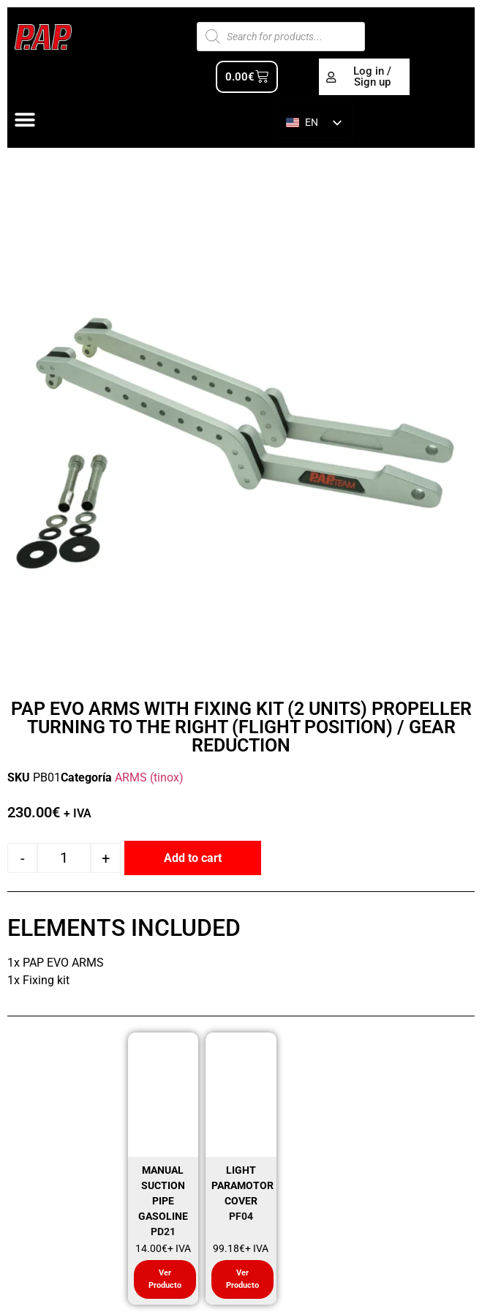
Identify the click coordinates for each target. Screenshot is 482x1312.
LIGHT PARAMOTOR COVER (242, 1185)
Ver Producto (164, 1279)
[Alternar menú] (25, 120)
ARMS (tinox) (149, 777)
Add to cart (193, 858)
